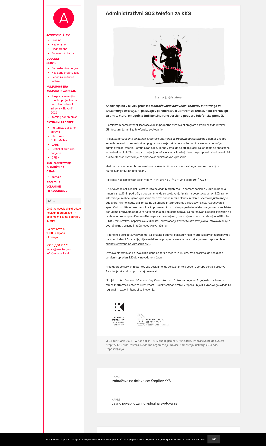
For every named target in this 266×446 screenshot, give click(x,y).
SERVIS (51, 63)
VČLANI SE (53, 186)
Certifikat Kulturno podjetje (62, 151)
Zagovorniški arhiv (63, 53)
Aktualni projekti (166, 341)
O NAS (50, 171)
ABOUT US (53, 182)
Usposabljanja (115, 349)
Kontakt (56, 177)
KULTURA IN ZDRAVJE (61, 90)
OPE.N (55, 157)
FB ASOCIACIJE (56, 190)
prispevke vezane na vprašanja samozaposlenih (192, 239)
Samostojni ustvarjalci (65, 68)
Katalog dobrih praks (64, 117)
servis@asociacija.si (58, 249)
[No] (261, 439)
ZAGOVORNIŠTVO (58, 34)
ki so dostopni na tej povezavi (138, 271)
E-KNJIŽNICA (55, 167)
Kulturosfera (131, 345)
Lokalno (56, 40)
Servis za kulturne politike (62, 79)
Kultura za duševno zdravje (63, 129)
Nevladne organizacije (65, 72)
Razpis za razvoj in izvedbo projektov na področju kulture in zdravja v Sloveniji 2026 (64, 104)
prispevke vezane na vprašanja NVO (128, 244)
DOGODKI (52, 58)
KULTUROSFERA (57, 86)
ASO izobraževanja (59, 163)
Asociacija (144, 341)
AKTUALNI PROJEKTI (60, 122)
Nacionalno (59, 44)
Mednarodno (59, 49)
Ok (214, 439)
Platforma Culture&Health (60, 138)
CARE (55, 144)
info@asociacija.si (57, 253)
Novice (174, 345)
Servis (213, 345)
